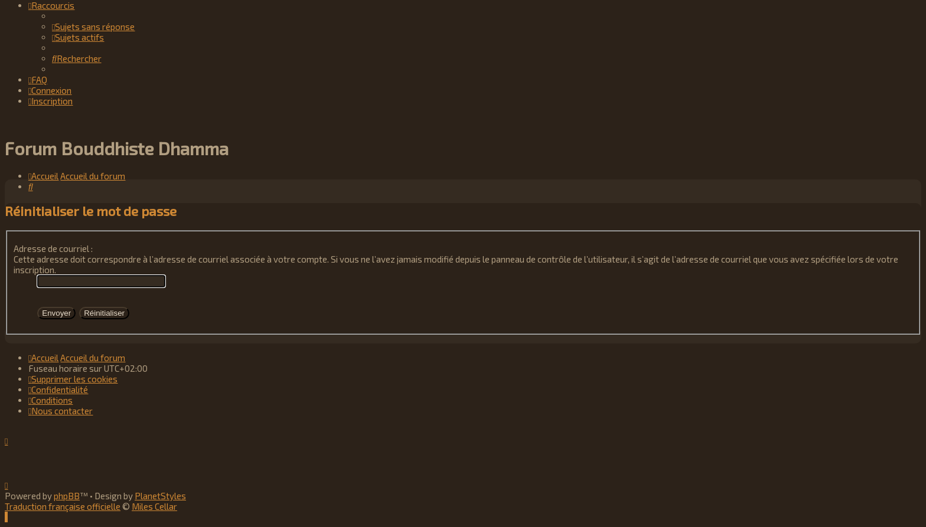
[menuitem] (93, 26)
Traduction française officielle (62, 506)
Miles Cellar (154, 506)
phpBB (67, 495)
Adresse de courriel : (53, 248)
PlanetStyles (160, 495)
